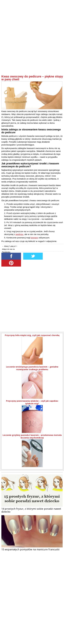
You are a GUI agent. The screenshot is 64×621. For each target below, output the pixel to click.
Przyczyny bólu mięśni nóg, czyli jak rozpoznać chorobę (32, 335)
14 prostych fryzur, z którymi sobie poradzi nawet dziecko (31, 510)
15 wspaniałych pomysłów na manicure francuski (30, 549)
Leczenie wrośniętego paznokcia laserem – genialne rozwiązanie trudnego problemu (32, 368)
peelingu (19, 234)
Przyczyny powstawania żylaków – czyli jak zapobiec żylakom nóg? (32, 402)
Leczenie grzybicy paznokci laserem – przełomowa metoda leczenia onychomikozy (32, 436)
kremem (34, 237)
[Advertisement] (32, 42)
